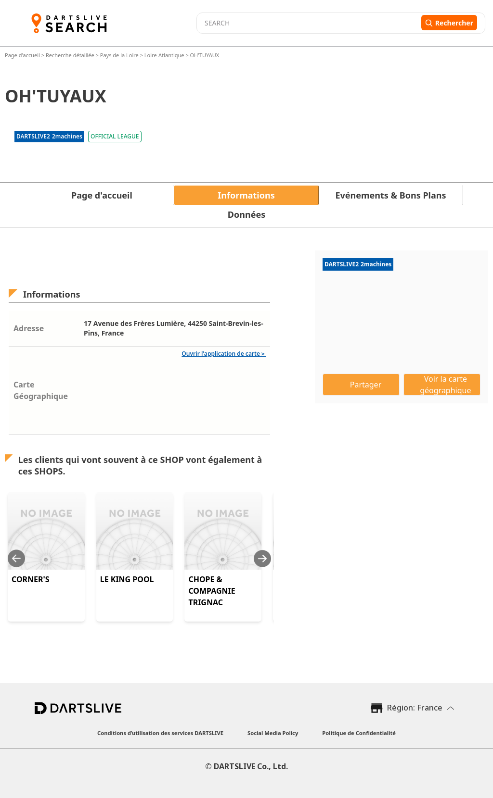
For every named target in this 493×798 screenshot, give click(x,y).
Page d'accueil (23, 55)
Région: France (414, 707)
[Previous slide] (16, 558)
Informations (246, 195)
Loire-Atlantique (164, 55)
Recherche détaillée (71, 55)
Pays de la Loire (119, 55)
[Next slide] (262, 558)
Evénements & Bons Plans (391, 195)
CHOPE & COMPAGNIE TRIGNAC (211, 591)
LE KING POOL (127, 579)
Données (246, 214)
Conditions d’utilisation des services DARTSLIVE (160, 732)
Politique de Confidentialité (359, 732)
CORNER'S (31, 579)
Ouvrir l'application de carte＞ (224, 353)
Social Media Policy (272, 732)
